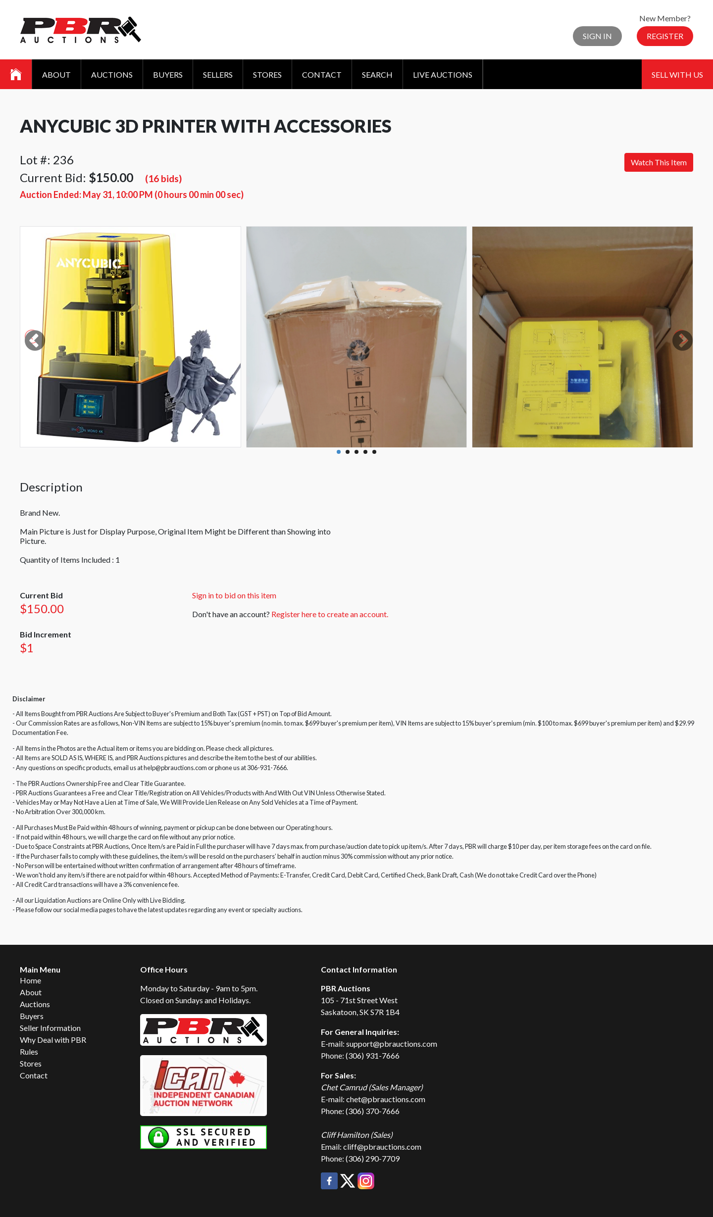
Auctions (112, 74)
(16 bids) (163, 178)
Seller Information (50, 1027)
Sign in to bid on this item (234, 595)
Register (665, 36)
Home (30, 980)
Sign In (597, 36)
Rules (29, 1051)
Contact (322, 74)
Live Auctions (442, 74)
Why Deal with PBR (53, 1039)
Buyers (168, 74)
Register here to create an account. (329, 614)
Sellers (218, 74)
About (56, 74)
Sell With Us (677, 74)
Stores (267, 74)
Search (377, 74)
